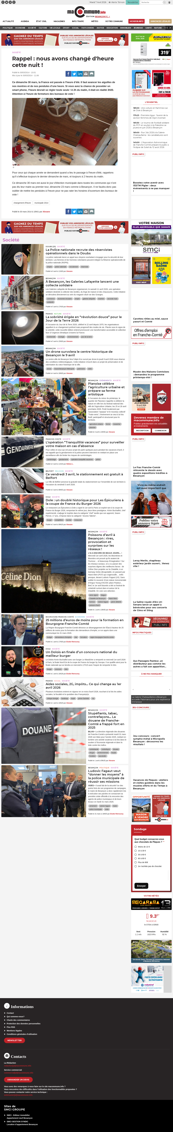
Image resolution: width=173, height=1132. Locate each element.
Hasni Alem (113, 598)
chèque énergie (52, 698)
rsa (93, 698)
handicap (64, 698)
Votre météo (151, 896)
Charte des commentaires (18, 1020)
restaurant (78, 520)
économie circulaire (65, 299)
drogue (91, 753)
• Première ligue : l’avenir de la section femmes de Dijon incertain (150, 116)
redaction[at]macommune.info (17, 1066)
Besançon (51, 278)
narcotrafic (102, 756)
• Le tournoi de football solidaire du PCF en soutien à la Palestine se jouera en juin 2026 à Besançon (151, 125)
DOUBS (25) (51, 247)
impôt (73, 698)
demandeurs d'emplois (63, 637)
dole (66, 669)
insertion (101, 299)
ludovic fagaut (103, 602)
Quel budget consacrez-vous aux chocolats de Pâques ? (149, 840)
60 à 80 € (142, 858)
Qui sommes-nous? (15, 1016)
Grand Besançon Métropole (64, 369)
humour (92, 602)
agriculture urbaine (96, 424)
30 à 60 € (142, 855)
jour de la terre (86, 337)
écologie (61, 337)
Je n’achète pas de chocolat (150, 866)
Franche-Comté (53, 439)
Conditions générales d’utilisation (22, 1034)
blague (103, 595)
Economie (80, 617)
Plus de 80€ (143, 862)
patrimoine (81, 369)
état (75, 637)
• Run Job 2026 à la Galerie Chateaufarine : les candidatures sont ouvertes (150, 135)
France (49, 314)
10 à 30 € (142, 851)
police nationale (60, 267)
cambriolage (51, 459)
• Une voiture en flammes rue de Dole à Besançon (150, 109)
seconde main (112, 299)
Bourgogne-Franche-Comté (60, 617)
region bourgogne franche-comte (102, 637)
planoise (92, 427)
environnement (73, 337)
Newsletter (14, 1040)
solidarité (50, 302)
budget (49, 637)
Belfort (50, 471)
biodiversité (51, 337)
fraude (113, 753)
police (98, 459)
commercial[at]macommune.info (18, 1073)
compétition (59, 520)
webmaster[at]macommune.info (18, 1095)
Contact (10, 1013)
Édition (90, 16)
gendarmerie (63, 459)
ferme (108, 424)
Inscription (142, 430)
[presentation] (133, 689)
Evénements (105, 380)
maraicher (116, 424)
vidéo (90, 369)
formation (83, 637)
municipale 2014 (41, 203)
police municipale (95, 809)
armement (93, 806)
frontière (92, 756)
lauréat (68, 520)
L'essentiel (151, 102)
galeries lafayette (89, 299)
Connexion (160, 430)
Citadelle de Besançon (97, 598)
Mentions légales (14, 1031)
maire (115, 806)
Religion (59, 471)
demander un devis (18, 1079)
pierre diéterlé (116, 602)
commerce (51, 299)
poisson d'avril (94, 605)
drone (49, 369)
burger (49, 520)
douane (116, 749)
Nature (57, 314)
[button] (164, 2)
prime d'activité (83, 698)
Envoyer (141, 885)
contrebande (94, 749)
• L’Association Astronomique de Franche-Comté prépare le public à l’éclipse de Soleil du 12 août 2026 (151, 145)
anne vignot (93, 595)
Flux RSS (11, 1027)
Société (16, 52)
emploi (49, 267)
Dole (48, 497)
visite (107, 809)
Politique (104, 768)
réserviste (84, 267)
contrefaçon (106, 749)
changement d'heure (22, 203)
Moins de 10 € (144, 847)
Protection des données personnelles (23, 1024)
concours (58, 669)
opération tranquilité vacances (82, 459)
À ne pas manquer (151, 674)
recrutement (73, 267)
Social (57, 681)
